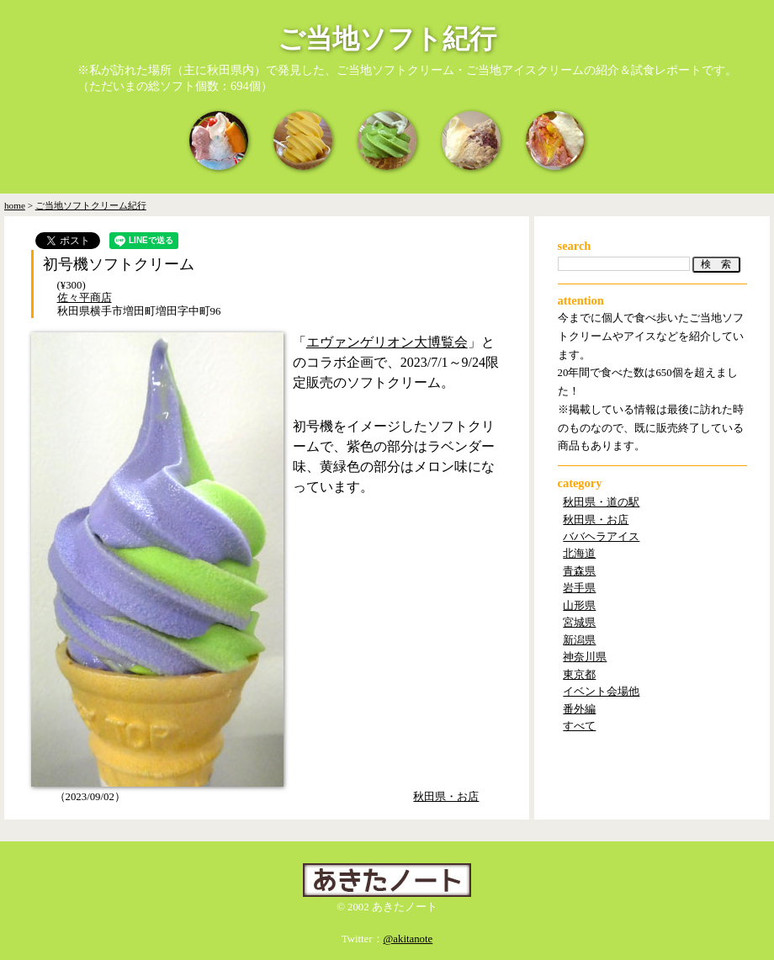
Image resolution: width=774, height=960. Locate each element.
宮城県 (579, 623)
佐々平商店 (84, 298)
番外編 (579, 709)
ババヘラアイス (601, 537)
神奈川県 (585, 657)
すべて (579, 726)
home (14, 205)
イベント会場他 (601, 691)
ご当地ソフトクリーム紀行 (90, 205)
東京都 (579, 675)
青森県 (579, 571)
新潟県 (579, 640)
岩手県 (579, 588)
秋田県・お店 (446, 797)
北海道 (579, 554)
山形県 (579, 606)
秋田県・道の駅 (601, 502)
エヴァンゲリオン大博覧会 (387, 342)
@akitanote (408, 939)
